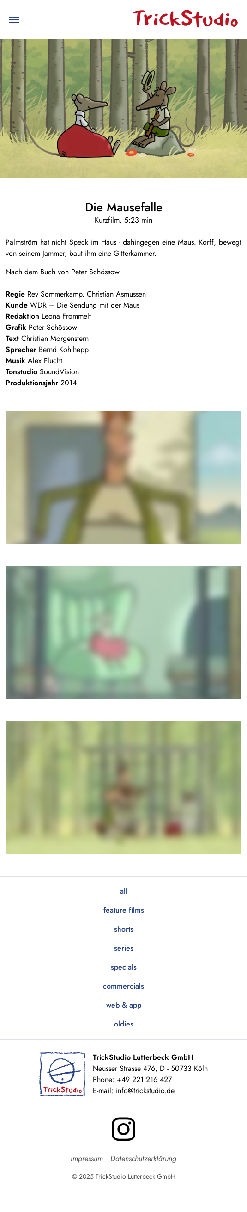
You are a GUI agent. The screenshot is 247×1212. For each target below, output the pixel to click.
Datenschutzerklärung (143, 1158)
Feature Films (123, 910)
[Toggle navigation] (14, 19)
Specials (124, 967)
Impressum (87, 1158)
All (123, 891)
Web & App (123, 1005)
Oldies (123, 1024)
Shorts (123, 929)
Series (123, 948)
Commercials (123, 986)
